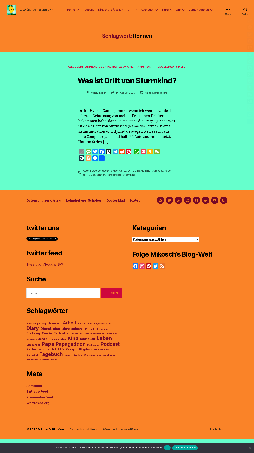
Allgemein (72, 72)
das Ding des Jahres (115, 176)
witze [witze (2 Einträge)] (99, 369)
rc (84, 180)
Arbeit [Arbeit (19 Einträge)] (69, 336)
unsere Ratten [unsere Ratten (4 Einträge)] (73, 369)
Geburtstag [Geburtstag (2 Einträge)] (31, 354)
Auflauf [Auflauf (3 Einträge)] (82, 337)
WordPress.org (39, 417)
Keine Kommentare (157, 98)
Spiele (184, 72)
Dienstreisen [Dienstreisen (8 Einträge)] (72, 343)
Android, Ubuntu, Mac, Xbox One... (109, 72)
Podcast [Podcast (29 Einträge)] (110, 358)
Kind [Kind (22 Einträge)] (73, 352)
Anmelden (35, 400)
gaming (147, 176)
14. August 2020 (125, 98)
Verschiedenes (198, 12)
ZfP (178, 12)
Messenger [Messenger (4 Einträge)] (33, 359)
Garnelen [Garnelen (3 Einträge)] (112, 348)
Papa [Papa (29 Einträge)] (48, 358)
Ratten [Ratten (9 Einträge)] (31, 363)
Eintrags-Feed (38, 406)
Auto (86, 176)
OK (167, 447)
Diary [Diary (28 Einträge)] (32, 342)
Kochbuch (147, 12)
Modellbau (168, 72)
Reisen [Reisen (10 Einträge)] (58, 363)
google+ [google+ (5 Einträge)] (43, 353)
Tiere (165, 12)
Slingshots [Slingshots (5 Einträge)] (85, 363)
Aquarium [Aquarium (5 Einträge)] (54, 337)
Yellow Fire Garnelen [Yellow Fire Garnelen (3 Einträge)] (37, 374)
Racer (169, 176)
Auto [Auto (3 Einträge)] (89, 337)
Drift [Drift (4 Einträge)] (92, 343)
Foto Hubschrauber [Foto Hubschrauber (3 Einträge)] (95, 348)
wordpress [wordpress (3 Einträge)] (109, 369)
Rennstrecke (115, 180)
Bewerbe (96, 176)
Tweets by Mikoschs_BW (46, 279)
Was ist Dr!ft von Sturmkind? (127, 85)
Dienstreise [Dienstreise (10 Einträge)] (50, 343)
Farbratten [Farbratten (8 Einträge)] (62, 347)
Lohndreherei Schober (94, 209)
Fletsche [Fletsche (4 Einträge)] (77, 347)
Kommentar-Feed (41, 411)
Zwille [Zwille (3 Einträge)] (53, 374)
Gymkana (159, 176)
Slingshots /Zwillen (110, 12)
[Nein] (249, 447)
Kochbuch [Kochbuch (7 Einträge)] (87, 353)
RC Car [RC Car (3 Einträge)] (46, 364)
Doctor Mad (131, 209)
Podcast (88, 12)
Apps (141, 72)
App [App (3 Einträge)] (44, 337)
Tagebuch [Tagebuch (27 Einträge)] (51, 368)
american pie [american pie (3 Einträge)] (33, 337)
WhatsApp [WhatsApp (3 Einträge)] (89, 369)
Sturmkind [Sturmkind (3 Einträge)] (32, 369)
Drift (138, 176)
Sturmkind (130, 180)
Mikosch (100, 98)
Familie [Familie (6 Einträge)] (47, 347)
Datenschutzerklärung (47, 209)
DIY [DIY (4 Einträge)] (86, 343)
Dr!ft (130, 12)
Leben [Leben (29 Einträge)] (104, 352)
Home (71, 12)
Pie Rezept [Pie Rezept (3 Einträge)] (93, 359)
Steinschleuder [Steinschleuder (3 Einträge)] (102, 364)
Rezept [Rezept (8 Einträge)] (71, 363)
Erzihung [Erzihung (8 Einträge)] (33, 347)
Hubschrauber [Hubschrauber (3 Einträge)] (58, 353)
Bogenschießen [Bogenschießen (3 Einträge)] (102, 337)
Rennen (101, 180)
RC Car (91, 180)
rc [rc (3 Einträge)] (40, 364)
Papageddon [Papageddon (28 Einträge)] (70, 358)
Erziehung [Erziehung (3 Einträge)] (102, 343)
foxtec (153, 209)
